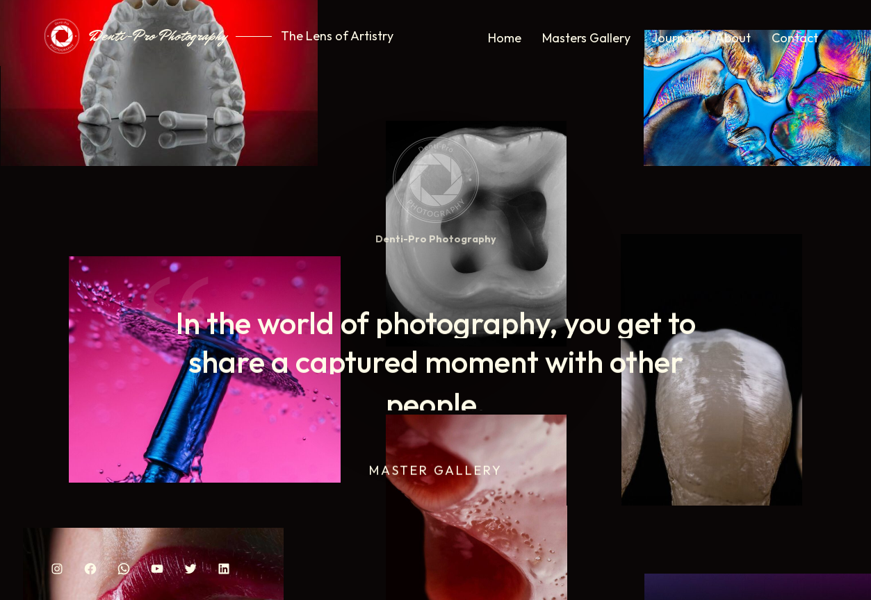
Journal (672, 38)
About (733, 38)
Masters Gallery (586, 38)
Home (504, 38)
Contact (795, 38)
